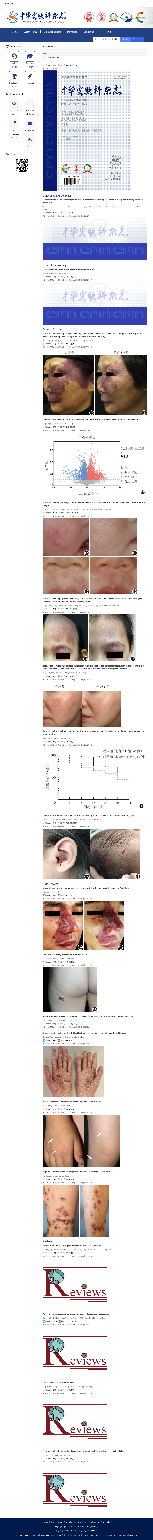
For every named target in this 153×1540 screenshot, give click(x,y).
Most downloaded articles (14, 134)
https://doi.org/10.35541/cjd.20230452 (78, 430)
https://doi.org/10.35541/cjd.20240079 (78, 679)
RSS (30, 147)
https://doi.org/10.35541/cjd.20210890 (78, 965)
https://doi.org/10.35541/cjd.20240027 (78, 826)
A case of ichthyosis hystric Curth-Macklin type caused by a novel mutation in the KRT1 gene (84, 1033)
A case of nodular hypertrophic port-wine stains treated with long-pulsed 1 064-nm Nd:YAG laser (86, 888)
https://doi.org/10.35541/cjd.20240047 (78, 280)
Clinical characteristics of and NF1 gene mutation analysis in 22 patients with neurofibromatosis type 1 (88, 816)
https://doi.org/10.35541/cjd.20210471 (78, 1462)
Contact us (89, 31)
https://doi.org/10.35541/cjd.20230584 (78, 216)
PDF (61, 65)
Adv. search (138, 39)
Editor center (30, 83)
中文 (109, 31)
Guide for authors (52, 31)
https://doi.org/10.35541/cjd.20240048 (78, 1256)
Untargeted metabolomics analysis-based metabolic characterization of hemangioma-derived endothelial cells (91, 419)
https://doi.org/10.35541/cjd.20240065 (78, 612)
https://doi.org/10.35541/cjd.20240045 (78, 347)
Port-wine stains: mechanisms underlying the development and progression (76, 1314)
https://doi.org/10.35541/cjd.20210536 (78, 1393)
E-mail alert (30, 130)
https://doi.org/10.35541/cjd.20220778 (78, 1182)
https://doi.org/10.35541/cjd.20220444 (78, 1027)
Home (15, 31)
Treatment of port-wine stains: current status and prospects (69, 269)
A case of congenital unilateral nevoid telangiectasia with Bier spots (72, 1102)
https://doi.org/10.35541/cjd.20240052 (78, 1325)
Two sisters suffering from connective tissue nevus (65, 954)
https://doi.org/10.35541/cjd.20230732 (78, 745)
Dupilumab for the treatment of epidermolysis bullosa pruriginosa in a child (76, 1172)
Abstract (47, 65)
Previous (46, 54)
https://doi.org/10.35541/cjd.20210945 (78, 899)
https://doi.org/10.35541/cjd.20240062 (78, 516)
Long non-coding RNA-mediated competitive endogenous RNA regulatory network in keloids (84, 1451)
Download (72, 31)
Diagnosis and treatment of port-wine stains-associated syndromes (72, 1245)
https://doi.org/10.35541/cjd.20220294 (78, 1044)
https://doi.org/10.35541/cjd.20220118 (78, 1112)
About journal (30, 31)
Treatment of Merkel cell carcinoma (59, 1383)
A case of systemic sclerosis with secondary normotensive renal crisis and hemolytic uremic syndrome (88, 1016)
